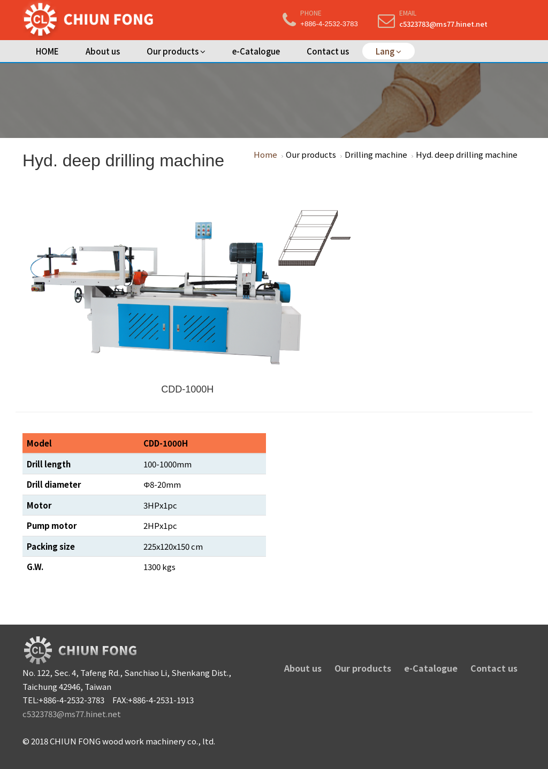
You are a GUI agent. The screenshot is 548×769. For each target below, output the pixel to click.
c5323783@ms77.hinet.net (443, 24)
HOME (47, 51)
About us (103, 51)
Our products (176, 51)
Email (407, 12)
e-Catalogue (256, 51)
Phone (311, 12)
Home (265, 154)
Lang (388, 51)
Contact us (328, 51)
